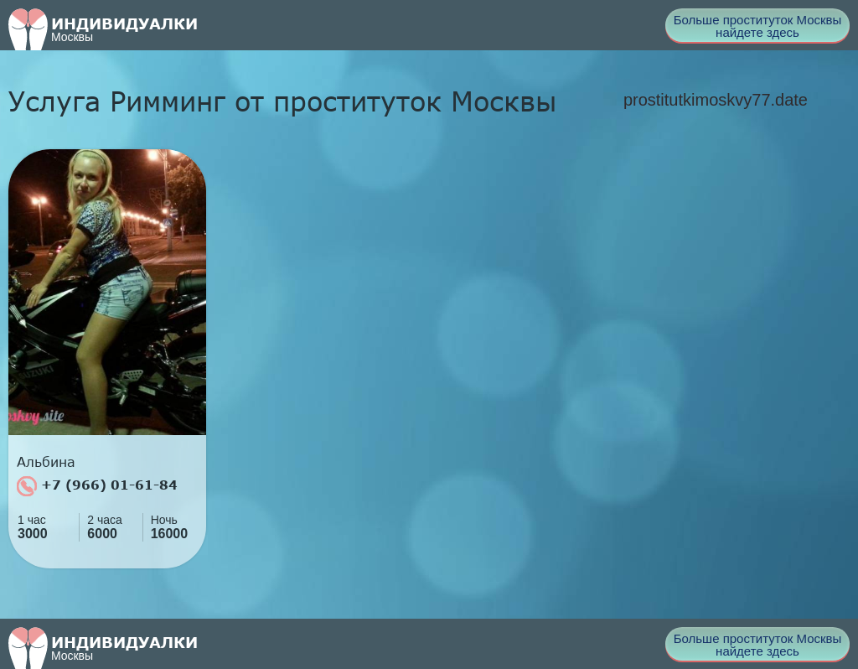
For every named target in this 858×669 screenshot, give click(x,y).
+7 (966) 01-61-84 (97, 486)
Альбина (46, 462)
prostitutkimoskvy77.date (715, 100)
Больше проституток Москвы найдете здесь (758, 26)
